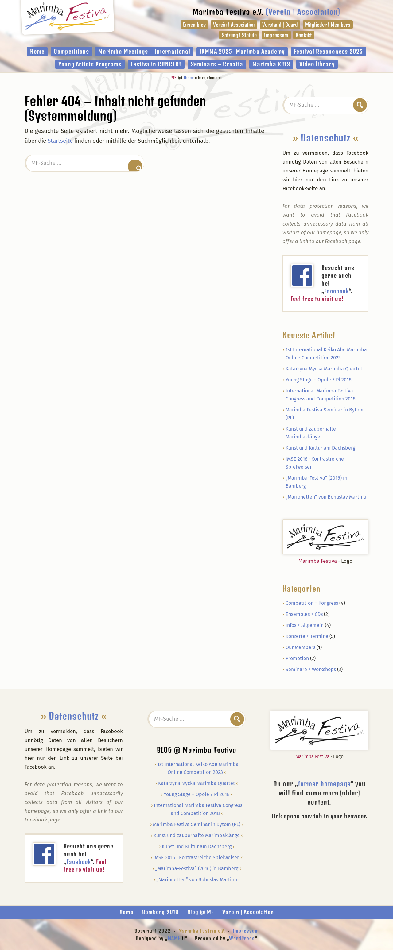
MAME (176, 938)
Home (126, 912)
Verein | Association (248, 912)
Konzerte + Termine (307, 636)
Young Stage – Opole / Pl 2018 (319, 380)
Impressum (246, 930)
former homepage (324, 783)
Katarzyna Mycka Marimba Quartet (324, 369)
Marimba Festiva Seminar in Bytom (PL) (196, 824)
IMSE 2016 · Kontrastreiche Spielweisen (196, 857)
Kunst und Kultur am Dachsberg (320, 448)
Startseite (60, 140)
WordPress (242, 938)
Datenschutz (326, 137)
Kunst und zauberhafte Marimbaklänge (197, 835)
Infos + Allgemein (305, 625)
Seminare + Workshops (311, 669)
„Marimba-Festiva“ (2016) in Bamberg (196, 868)
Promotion (297, 658)
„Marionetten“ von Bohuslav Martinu (326, 497)
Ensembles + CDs (304, 614)
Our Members (300, 647)
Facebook (336, 291)
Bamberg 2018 (160, 912)
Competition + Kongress (312, 603)
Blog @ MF (200, 912)
